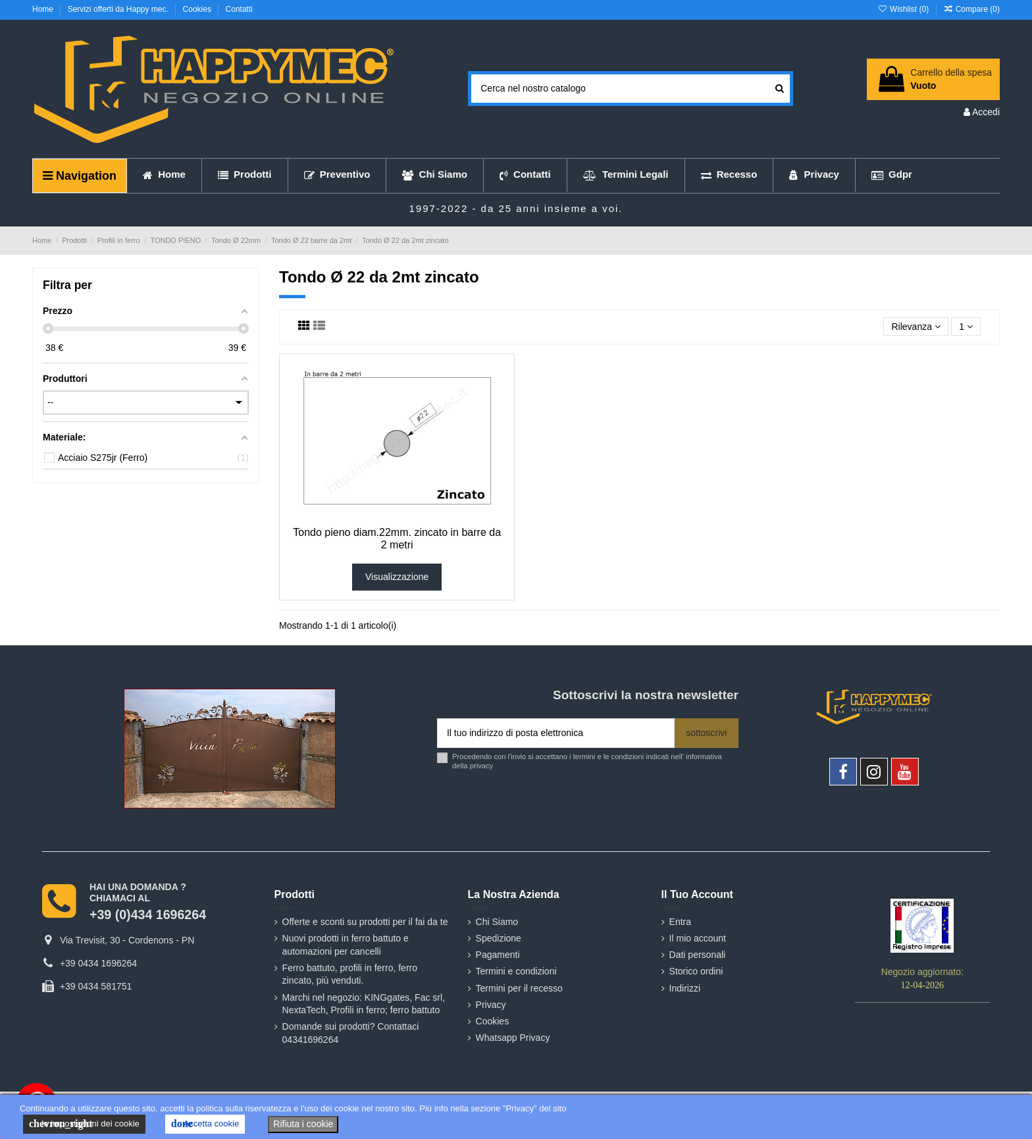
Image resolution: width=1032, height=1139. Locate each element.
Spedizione (498, 938)
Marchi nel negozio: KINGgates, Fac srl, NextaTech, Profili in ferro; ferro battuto (363, 1004)
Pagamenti (498, 954)
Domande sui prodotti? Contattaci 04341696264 (350, 1033)
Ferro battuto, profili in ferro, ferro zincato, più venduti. (349, 974)
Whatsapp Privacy (513, 1037)
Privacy (491, 1004)
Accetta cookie (205, 1124)
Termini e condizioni (516, 971)
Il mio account (697, 938)
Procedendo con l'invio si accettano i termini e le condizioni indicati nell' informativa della (587, 761)
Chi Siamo (497, 921)
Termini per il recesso (519, 988)
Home (43, 9)
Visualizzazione (396, 576)
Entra (680, 921)
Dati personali (697, 954)
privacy (481, 766)
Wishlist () (904, 9)
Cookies (198, 9)
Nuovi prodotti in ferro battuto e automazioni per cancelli (345, 945)
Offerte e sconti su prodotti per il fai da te (365, 921)
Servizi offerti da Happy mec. (119, 9)
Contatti (239, 9)
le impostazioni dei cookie (84, 1124)
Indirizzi (684, 988)
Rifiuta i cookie (303, 1124)
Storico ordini (696, 971)
